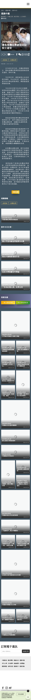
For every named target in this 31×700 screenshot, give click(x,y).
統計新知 (16, 16)
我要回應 (16, 192)
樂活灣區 (10, 660)
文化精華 (10, 663)
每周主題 (10, 666)
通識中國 (7, 10)
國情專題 (4, 666)
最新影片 (16, 666)
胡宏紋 (5, 60)
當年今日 (14, 10)
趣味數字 (3, 16)
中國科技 (4, 660)
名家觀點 (22, 663)
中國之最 (10, 16)
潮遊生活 (16, 660)
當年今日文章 (6, 227)
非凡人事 (4, 663)
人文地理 (23, 16)
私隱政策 (4, 697)
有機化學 (13, 60)
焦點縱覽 (16, 663)
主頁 (2, 10)
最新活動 (22, 666)
